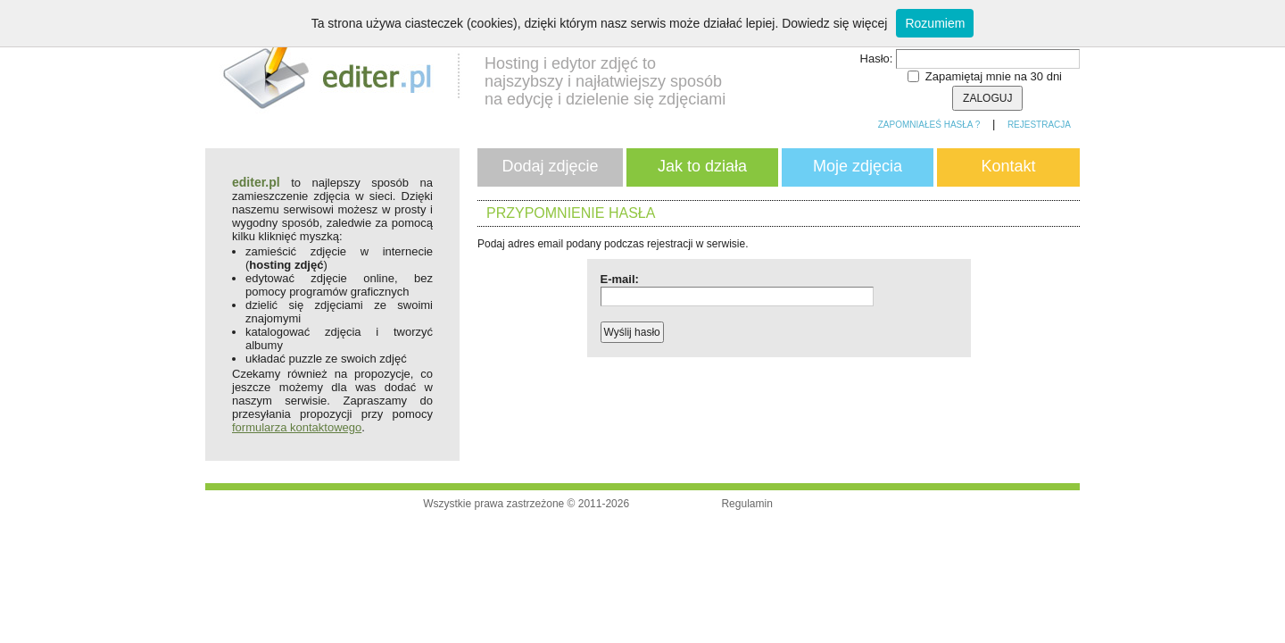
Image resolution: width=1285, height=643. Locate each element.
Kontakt (1008, 166)
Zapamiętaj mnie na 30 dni (993, 76)
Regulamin (746, 503)
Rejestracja (1039, 124)
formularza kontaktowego (296, 427)
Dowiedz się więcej (834, 23)
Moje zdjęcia (857, 166)
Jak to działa (702, 166)
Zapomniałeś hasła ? (929, 124)
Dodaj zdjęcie (550, 166)
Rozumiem (935, 23)
